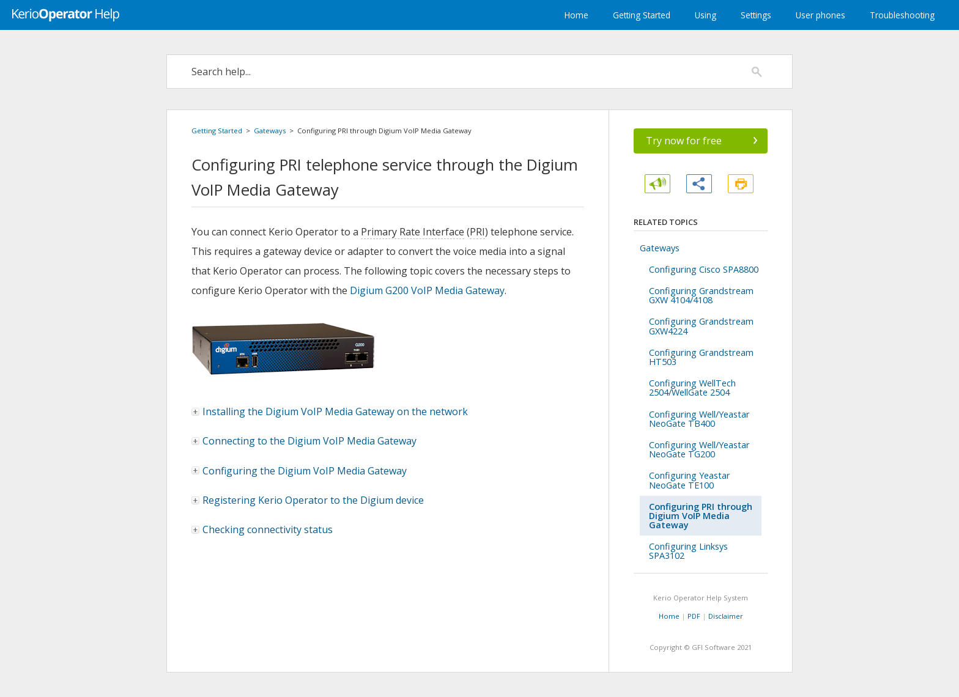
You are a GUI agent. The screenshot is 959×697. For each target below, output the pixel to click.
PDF (693, 616)
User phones (820, 15)
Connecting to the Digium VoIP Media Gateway (305, 441)
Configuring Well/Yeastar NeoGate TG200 (699, 449)
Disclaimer (725, 616)
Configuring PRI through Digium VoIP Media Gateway (700, 516)
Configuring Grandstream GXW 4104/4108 (701, 295)
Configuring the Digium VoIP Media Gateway (300, 471)
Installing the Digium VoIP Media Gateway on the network (330, 411)
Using (705, 15)
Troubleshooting (902, 15)
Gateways (270, 130)
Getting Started (641, 15)
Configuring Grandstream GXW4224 (701, 325)
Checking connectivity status (263, 529)
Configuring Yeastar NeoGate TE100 (689, 480)
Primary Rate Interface (412, 231)
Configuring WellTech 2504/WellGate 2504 (692, 387)
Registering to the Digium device (308, 500)
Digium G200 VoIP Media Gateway (427, 290)
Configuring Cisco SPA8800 (703, 269)
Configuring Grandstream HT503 (701, 357)
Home (576, 15)
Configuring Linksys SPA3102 (688, 550)
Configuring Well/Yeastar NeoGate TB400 (699, 418)
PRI (477, 231)
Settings (756, 15)
